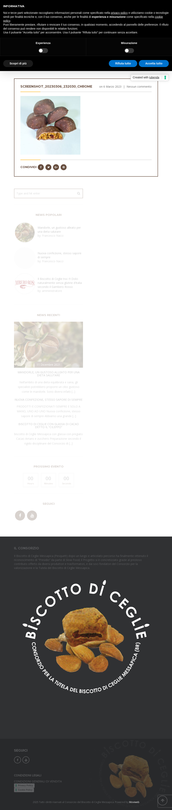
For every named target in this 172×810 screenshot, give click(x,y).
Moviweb (134, 802)
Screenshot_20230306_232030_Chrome (56, 86)
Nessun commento (139, 86)
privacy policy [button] (119, 12)
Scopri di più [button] (18, 63)
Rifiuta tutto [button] (123, 63)
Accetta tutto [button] (153, 63)
